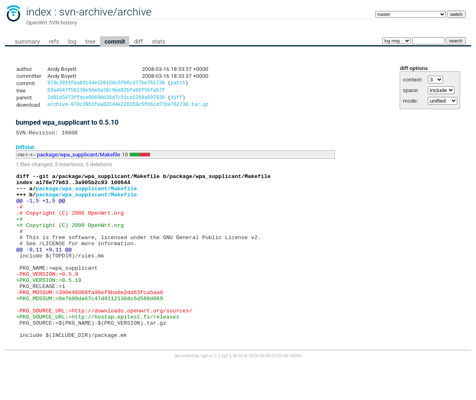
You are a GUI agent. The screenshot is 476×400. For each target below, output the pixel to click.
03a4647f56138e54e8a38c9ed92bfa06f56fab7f (106, 91)
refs (54, 41)
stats (158, 41)
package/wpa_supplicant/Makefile (78, 159)
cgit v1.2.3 (210, 392)
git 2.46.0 (232, 392)
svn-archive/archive (105, 11)
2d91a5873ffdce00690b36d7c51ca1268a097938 (106, 99)
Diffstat (25, 151)
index (38, 11)
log (72, 41)
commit (114, 41)
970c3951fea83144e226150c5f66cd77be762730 (106, 83)
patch (177, 83)
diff (138, 41)
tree (90, 41)
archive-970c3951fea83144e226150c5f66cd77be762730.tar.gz (128, 107)
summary (27, 41)
